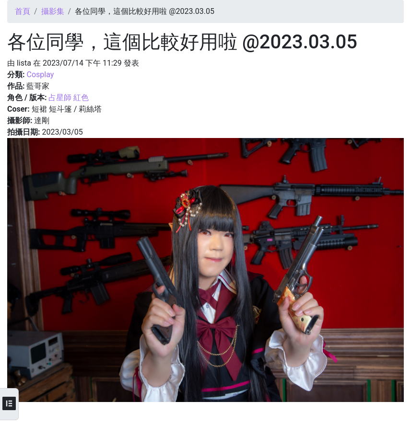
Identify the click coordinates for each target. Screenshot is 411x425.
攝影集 (52, 11)
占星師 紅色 (68, 97)
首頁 (22, 11)
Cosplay (40, 74)
